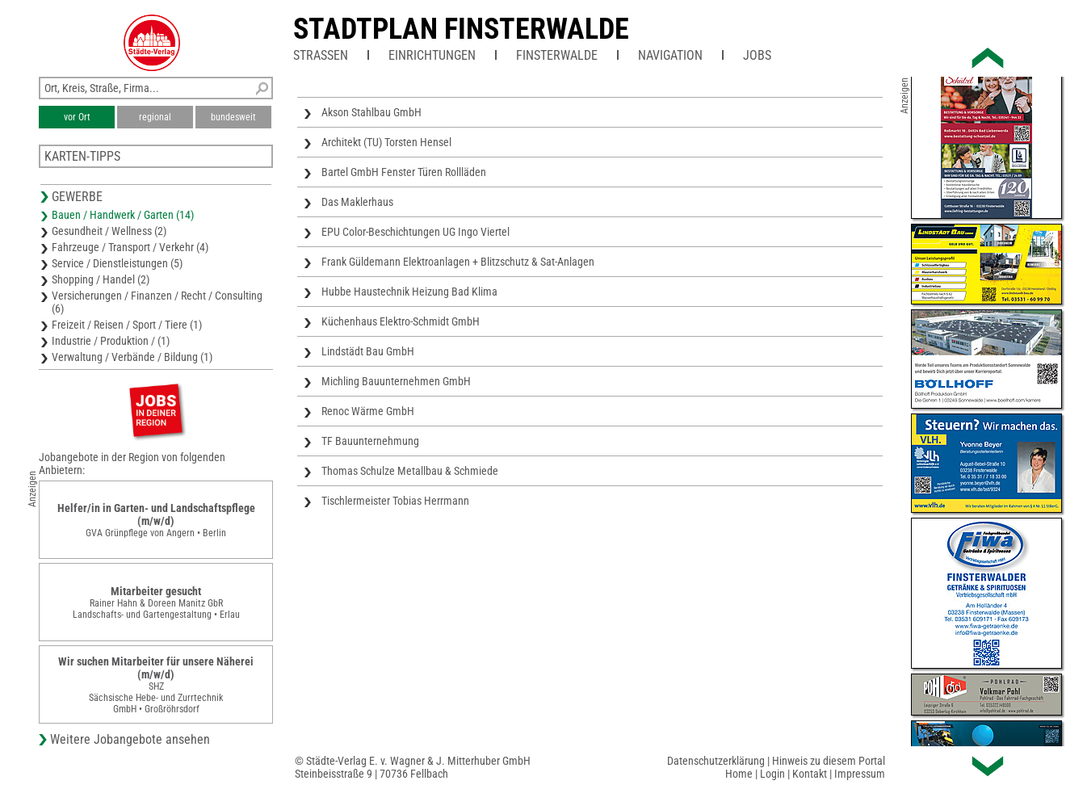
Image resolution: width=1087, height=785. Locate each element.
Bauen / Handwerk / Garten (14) (123, 214)
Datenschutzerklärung (716, 760)
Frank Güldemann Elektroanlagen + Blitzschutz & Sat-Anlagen (457, 261)
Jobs (757, 55)
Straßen (320, 55)
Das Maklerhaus (357, 201)
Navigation (670, 55)
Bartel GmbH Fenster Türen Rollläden (403, 172)
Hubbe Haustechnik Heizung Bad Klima (409, 291)
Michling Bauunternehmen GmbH (396, 381)
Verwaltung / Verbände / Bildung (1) (132, 357)
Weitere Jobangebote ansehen (130, 739)
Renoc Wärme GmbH (367, 411)
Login (772, 773)
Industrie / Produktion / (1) (111, 340)
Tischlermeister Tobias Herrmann (395, 500)
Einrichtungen (432, 55)
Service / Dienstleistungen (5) (117, 263)
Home (739, 773)
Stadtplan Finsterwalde (461, 29)
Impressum (859, 773)
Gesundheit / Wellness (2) (109, 231)
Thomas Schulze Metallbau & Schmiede (409, 470)
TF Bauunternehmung (370, 440)
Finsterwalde (557, 55)
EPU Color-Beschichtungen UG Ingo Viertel (415, 231)
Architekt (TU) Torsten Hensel (386, 142)
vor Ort (77, 117)
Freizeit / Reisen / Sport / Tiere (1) (127, 324)
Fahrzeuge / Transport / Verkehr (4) (130, 247)
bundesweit (233, 117)
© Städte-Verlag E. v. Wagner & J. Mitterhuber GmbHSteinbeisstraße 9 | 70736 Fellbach (413, 767)
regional (155, 117)
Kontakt (809, 773)
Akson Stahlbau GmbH (371, 112)
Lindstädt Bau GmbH (367, 351)
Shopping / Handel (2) (100, 279)
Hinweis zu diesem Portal (828, 760)
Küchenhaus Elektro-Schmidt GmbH (400, 321)
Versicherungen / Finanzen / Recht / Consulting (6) (157, 302)
